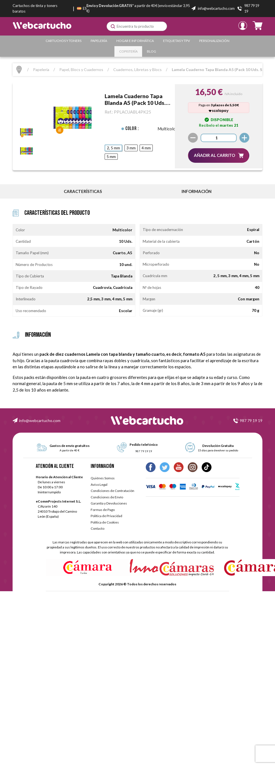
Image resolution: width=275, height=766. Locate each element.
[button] (218, 155)
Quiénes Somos (103, 478)
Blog (151, 51)
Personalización (214, 41)
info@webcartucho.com (39, 420)
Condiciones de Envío (107, 497)
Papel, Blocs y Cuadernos (81, 69)
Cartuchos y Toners (63, 41)
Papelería (99, 41)
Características (83, 191)
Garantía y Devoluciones (109, 503)
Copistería (128, 51)
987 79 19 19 (251, 420)
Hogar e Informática (135, 41)
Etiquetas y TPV (176, 41)
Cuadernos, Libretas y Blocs (137, 69)
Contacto (97, 528)
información (196, 191)
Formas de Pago (103, 510)
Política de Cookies (105, 522)
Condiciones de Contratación (112, 491)
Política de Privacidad (106, 516)
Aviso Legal (99, 484)
